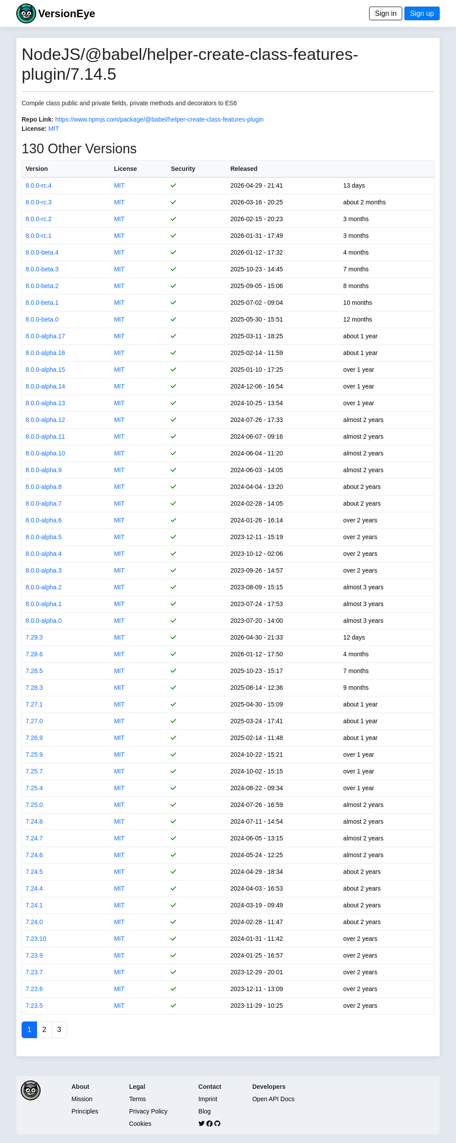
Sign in (385, 13)
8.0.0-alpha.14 (45, 386)
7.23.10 (36, 938)
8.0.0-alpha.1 (44, 603)
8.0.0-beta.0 (42, 319)
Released (243, 168)
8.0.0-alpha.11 (45, 436)
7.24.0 (34, 921)
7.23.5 (34, 1005)
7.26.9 (34, 737)
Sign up (422, 13)
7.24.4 (34, 888)
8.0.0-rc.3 (39, 202)
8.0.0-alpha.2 (44, 587)
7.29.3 (34, 637)
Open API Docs (273, 1098)
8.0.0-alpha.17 (45, 336)
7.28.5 (34, 670)
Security (183, 168)
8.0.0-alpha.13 (45, 403)
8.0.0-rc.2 (39, 218)
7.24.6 (34, 854)
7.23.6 (34, 988)
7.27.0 (34, 721)
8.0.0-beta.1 (42, 302)
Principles (84, 1111)
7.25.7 (34, 771)
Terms (137, 1098)
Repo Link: (37, 119)
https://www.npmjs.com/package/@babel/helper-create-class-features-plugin (159, 119)
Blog (204, 1111)
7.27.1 (34, 704)
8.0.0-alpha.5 (44, 536)
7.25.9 (34, 754)
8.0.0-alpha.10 (45, 453)
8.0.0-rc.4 (39, 185)
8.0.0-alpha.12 (45, 419)
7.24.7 (34, 838)
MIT (54, 128)
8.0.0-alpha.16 (45, 352)
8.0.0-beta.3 (42, 269)
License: (34, 128)
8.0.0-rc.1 (39, 235)
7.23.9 (34, 955)
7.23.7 (34, 972)
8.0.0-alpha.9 (44, 469)
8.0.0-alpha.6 (44, 520)
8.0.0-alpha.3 (44, 570)
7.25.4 (34, 788)
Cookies (140, 1123)
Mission (81, 1098)
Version (37, 168)
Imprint (207, 1098)
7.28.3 (34, 687)
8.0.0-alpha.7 (44, 503)
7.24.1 (34, 905)
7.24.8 (34, 821)
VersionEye (66, 13)
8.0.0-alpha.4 (44, 553)
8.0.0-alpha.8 (44, 486)
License (125, 168)
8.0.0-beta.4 (42, 252)
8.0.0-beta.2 (42, 285)
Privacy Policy (148, 1111)
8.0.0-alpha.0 (44, 620)
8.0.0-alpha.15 (45, 369)
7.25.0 (34, 804)
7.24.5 (34, 871)
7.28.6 (34, 654)
